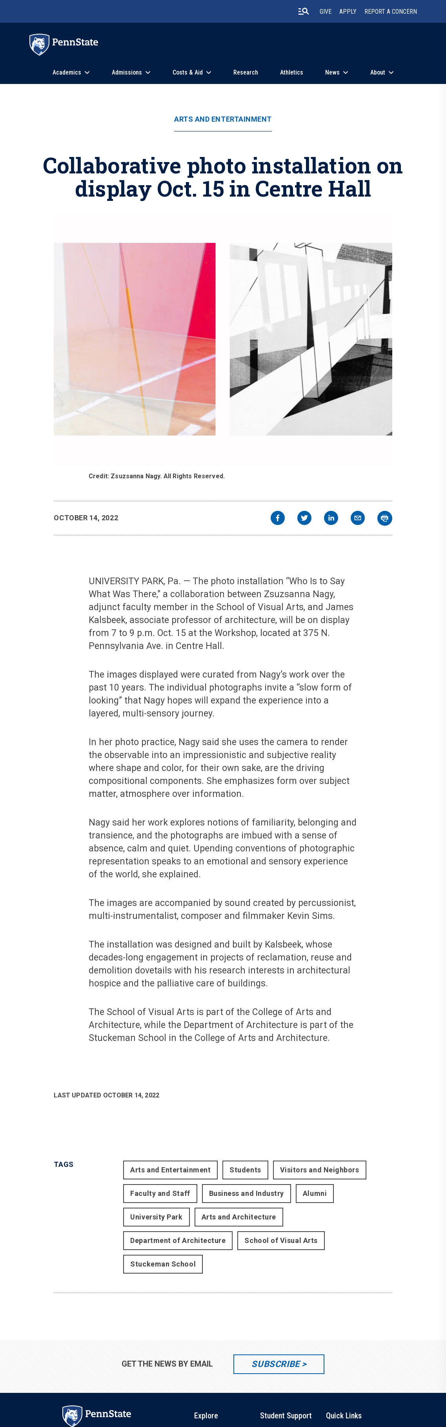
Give (325, 11)
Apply (348, 11)
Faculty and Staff (160, 1193)
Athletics (291, 72)
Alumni (315, 1193)
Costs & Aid (188, 72)
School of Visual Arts (280, 1240)
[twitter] (304, 519)
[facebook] (278, 519)
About (377, 72)
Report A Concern (390, 11)
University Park (156, 1217)
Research (245, 72)
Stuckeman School (163, 1264)
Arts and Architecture (239, 1217)
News (332, 72)
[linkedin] (331, 519)
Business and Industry (246, 1193)
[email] (358, 519)
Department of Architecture (178, 1240)
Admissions (127, 72)
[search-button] (303, 11)
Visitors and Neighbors (319, 1170)
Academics (67, 72)
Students (245, 1170)
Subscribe (275, 1364)
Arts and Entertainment (223, 119)
